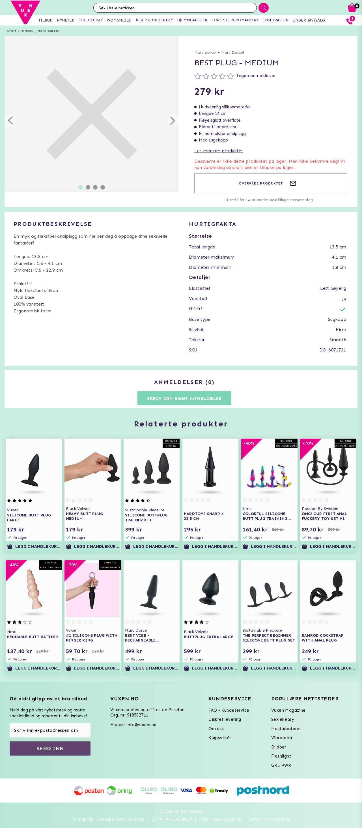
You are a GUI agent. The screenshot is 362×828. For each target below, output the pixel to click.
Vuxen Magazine (288, 710)
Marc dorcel (48, 31)
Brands (27, 31)
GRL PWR (281, 765)
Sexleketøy (282, 719)
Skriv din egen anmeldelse (184, 398)
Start (11, 31)
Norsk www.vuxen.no (220, 819)
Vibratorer (281, 737)
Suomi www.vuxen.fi (171, 819)
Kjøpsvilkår (219, 737)
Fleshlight (281, 756)
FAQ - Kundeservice (228, 710)
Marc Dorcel (232, 52)
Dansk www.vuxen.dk (270, 819)
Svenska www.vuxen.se (121, 819)
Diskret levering (224, 719)
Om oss (216, 728)
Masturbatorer (286, 728)
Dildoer (278, 747)
